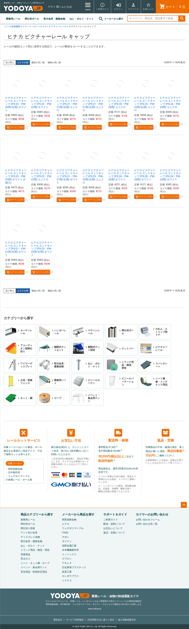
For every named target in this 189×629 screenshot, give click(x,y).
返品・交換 (165, 435)
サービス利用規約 (75, 619)
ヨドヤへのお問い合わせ (152, 514)
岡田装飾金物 (69, 519)
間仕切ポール (32, 18)
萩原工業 (67, 571)
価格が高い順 (54, 62)
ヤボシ (65, 537)
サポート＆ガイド (115, 514)
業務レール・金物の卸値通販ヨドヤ (94, 596)
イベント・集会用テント (34, 567)
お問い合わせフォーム (148, 519)
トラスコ (67, 580)
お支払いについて (113, 528)
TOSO (65, 532)
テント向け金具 (29, 532)
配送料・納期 (118, 435)
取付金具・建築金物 (54, 18)
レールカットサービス (23, 435)
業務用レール (13, 18)
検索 (182, 18)
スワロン (67, 558)
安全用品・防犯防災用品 (34, 571)
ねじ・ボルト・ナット (82, 18)
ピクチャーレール (58, 26)
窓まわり (25, 558)
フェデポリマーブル (73, 528)
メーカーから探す (110, 19)
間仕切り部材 (28, 528)
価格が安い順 (38, 62)
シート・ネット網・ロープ (35, 563)
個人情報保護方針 (127, 619)
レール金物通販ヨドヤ (16, 26)
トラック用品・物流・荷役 (35, 550)
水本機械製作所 (70, 550)
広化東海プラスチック (74, 567)
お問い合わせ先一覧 (146, 523)
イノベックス (69, 554)
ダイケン (67, 541)
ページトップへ (184, 505)
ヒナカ (43, 26)
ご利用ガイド (110, 519)
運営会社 (57, 619)
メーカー (33, 26)
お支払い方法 (71, 435)
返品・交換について (114, 532)
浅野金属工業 (69, 545)
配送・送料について (114, 523)
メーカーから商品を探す (78, 514)
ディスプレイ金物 (30, 537)
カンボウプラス (70, 576)
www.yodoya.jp (94, 609)
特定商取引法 (101, 619)
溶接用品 (25, 554)
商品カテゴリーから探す (37, 514)
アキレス (67, 563)
